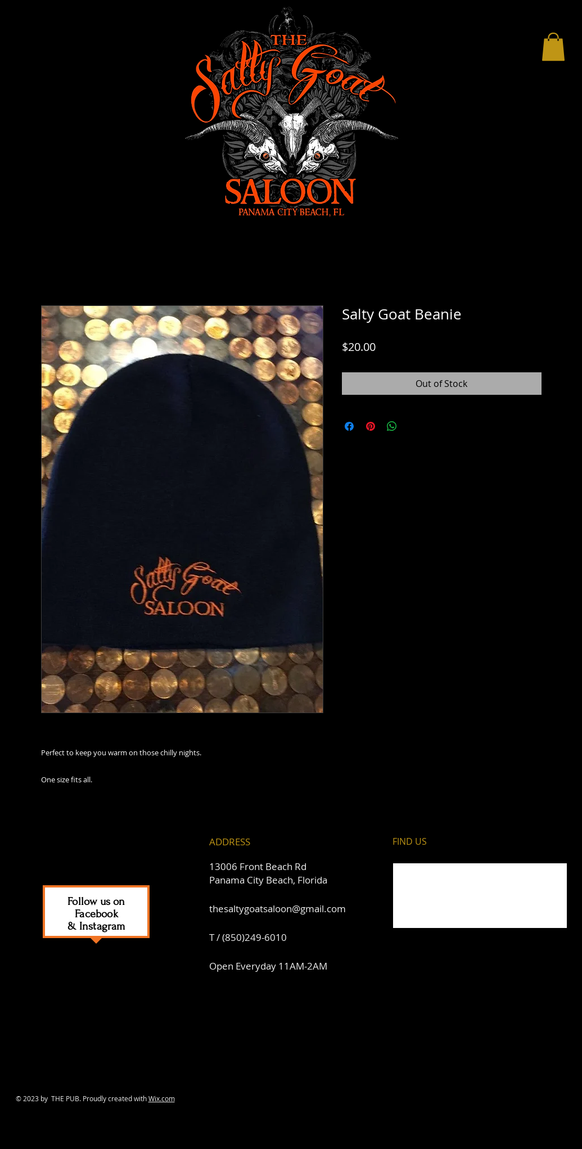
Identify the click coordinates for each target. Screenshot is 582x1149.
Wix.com (161, 1098)
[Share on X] (413, 426)
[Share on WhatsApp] (392, 426)
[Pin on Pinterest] (370, 426)
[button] (553, 47)
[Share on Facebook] (349, 426)
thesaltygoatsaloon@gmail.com (277, 908)
